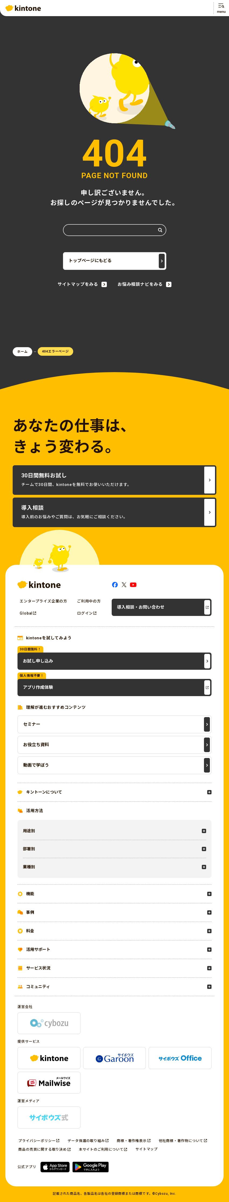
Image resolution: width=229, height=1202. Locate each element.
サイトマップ (146, 1149)
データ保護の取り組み (86, 1141)
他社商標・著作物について (181, 1141)
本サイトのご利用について (101, 1149)
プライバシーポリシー (36, 1141)
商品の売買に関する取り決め (42, 1149)
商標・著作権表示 (131, 1141)
